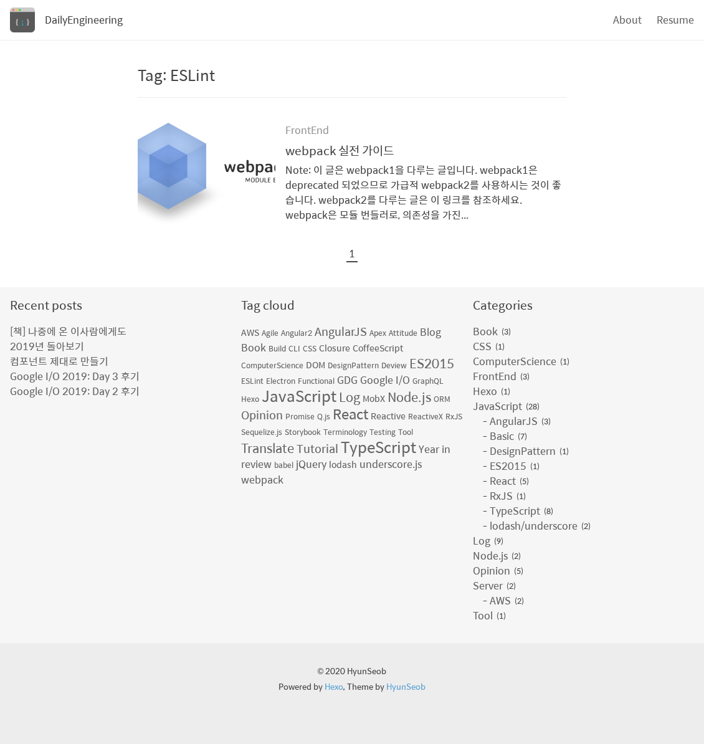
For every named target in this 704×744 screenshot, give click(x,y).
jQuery (311, 464)
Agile (270, 332)
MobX (374, 398)
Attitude (403, 332)
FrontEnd (307, 130)
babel (283, 464)
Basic (502, 436)
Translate (267, 447)
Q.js (323, 416)
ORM (442, 398)
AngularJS (341, 331)
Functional (316, 380)
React (350, 413)
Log (349, 396)
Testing (382, 431)
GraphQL (428, 380)
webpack (262, 479)
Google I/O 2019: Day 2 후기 (75, 391)
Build (277, 348)
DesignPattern (353, 365)
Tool (405, 431)
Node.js (409, 396)
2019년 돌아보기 (47, 346)
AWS (250, 332)
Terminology (345, 431)
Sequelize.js (261, 431)
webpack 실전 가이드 (339, 150)
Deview (394, 365)
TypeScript (378, 447)
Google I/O (385, 380)
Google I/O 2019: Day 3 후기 (75, 376)
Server (488, 585)
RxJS (453, 416)
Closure (334, 348)
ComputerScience (272, 365)
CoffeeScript (378, 348)
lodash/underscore (534, 525)
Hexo (250, 398)
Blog (430, 332)
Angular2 (296, 332)
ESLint (252, 380)
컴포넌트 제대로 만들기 (59, 361)
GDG (347, 380)
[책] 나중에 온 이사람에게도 (68, 331)
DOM (315, 364)
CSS (309, 348)
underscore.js (390, 464)
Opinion (262, 414)
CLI (294, 348)
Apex (377, 332)
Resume (675, 19)
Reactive (388, 415)
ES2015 (431, 363)
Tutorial (317, 448)
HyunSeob (406, 686)
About (627, 19)
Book (253, 347)
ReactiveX (425, 416)
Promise (300, 416)
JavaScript (299, 395)
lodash (343, 464)
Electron (280, 380)
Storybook (303, 431)
